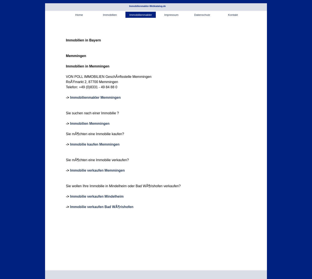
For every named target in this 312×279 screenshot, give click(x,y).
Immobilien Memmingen (89, 123)
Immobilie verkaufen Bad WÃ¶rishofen (101, 207)
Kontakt (233, 14)
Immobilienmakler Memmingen (95, 97)
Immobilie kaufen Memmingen (94, 144)
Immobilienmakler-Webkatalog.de (147, 6)
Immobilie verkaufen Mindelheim (97, 196)
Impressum (171, 14)
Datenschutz (202, 14)
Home (79, 14)
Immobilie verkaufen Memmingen (97, 170)
